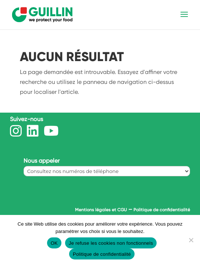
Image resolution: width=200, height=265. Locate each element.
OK (54, 243)
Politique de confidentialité (161, 209)
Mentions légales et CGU (101, 209)
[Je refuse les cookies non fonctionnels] (190, 240)
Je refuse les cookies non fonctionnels (111, 243)
